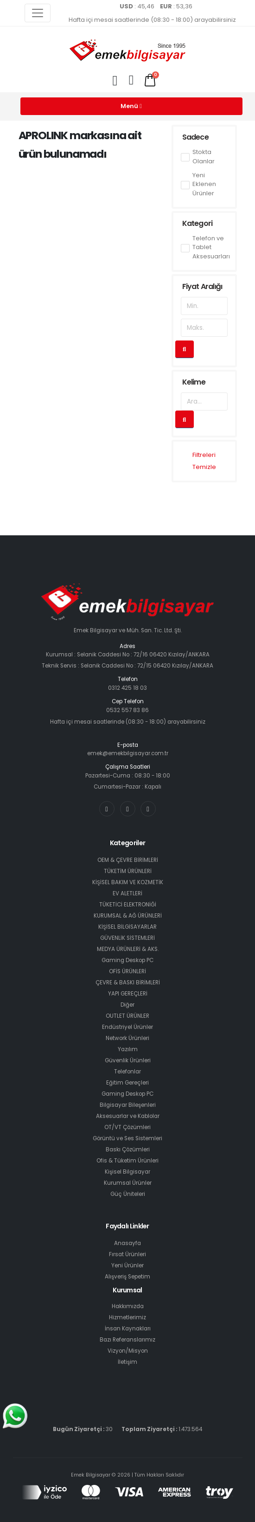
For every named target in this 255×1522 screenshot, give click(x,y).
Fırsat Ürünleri (127, 1254)
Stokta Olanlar (203, 157)
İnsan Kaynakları (128, 1328)
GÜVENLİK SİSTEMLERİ (127, 938)
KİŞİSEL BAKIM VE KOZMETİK (127, 882)
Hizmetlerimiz (127, 1317)
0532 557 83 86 (127, 710)
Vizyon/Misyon (128, 1351)
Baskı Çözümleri (128, 1149)
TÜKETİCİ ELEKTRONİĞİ (127, 904)
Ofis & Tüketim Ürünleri (127, 1160)
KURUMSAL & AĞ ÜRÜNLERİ (128, 915)
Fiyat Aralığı (202, 286)
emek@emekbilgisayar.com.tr (127, 753)
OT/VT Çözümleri (127, 1127)
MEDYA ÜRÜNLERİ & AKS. (128, 949)
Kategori (197, 223)
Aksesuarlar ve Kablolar (127, 1116)
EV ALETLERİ (127, 893)
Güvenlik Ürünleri (128, 1060)
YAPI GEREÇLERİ (127, 993)
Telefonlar (127, 1071)
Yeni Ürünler (127, 1265)
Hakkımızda (128, 1306)
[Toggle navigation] (38, 13)
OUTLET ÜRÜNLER (127, 1016)
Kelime (193, 382)
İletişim (127, 1362)
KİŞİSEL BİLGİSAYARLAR (127, 927)
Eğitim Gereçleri (127, 1082)
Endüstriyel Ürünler (127, 1027)
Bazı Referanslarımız (127, 1339)
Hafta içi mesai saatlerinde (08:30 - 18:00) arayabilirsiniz (152, 19)
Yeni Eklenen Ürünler (204, 184)
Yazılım (128, 1049)
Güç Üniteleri (127, 1194)
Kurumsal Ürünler (128, 1183)
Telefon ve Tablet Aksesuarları (211, 247)
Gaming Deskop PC (127, 960)
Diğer (127, 1004)
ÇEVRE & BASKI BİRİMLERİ (128, 982)
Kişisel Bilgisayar (127, 1171)
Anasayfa (127, 1243)
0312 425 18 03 (127, 688)
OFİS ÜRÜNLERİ (127, 971)
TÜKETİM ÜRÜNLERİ (128, 871)
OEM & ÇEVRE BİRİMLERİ (127, 860)
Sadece (195, 137)
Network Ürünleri (127, 1038)
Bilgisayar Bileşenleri (128, 1105)
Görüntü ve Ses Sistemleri (127, 1138)
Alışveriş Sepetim (127, 1276)
